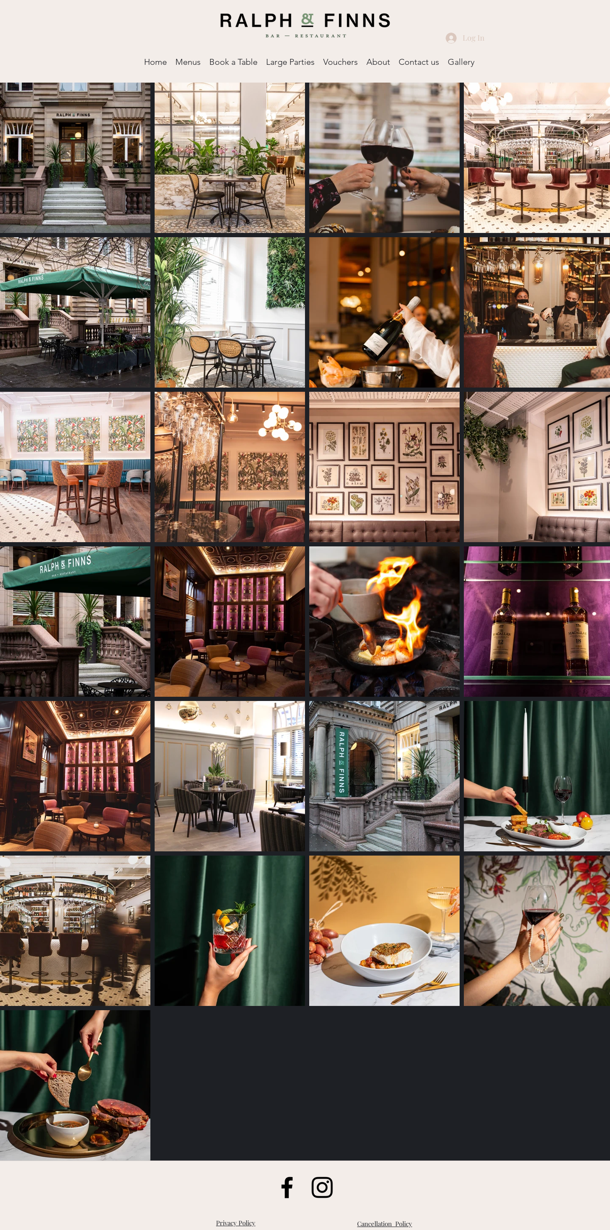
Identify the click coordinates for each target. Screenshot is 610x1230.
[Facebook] (287, 1187)
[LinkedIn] (322, 1187)
